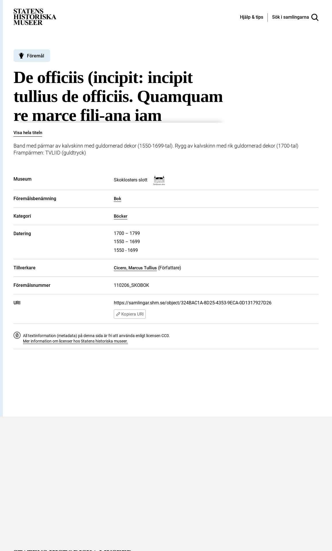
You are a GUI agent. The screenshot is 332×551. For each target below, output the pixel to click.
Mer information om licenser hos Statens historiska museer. (75, 341)
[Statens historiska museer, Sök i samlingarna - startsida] (34, 16)
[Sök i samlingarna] (295, 17)
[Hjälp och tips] (251, 17)
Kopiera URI (130, 314)
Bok (117, 198)
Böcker (120, 216)
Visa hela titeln (27, 132)
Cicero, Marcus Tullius (135, 267)
